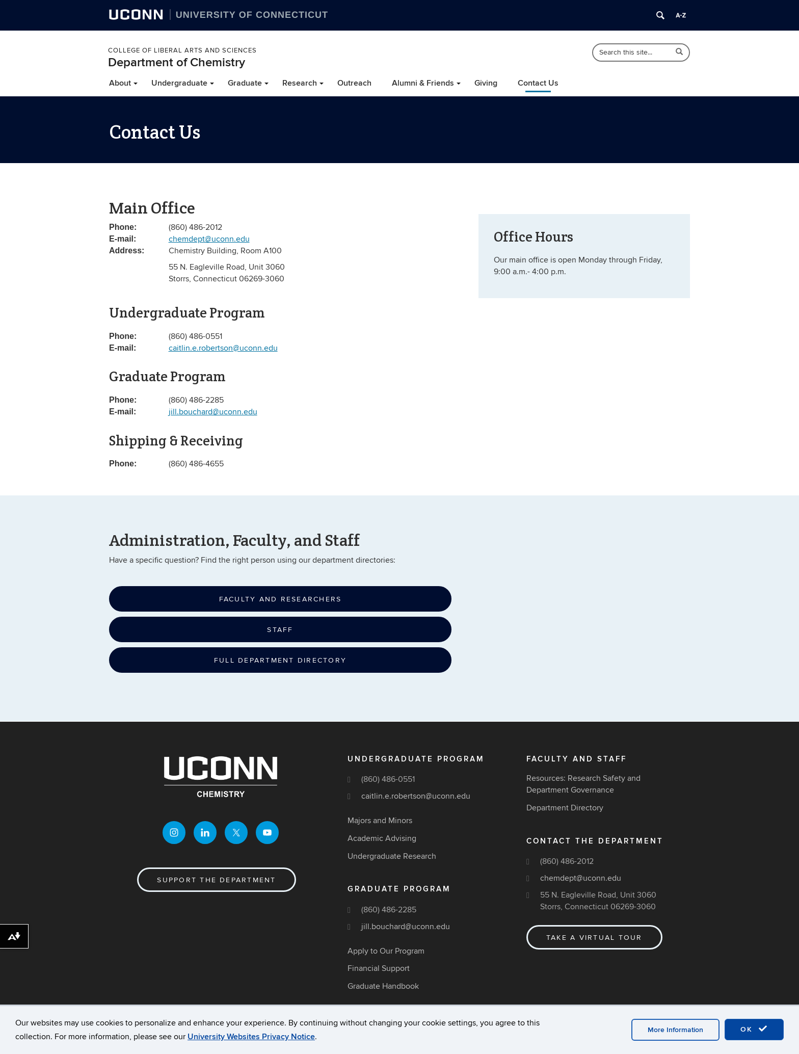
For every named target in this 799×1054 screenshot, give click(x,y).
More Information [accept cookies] (675, 1029)
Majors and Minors (380, 820)
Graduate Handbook (383, 986)
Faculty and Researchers (280, 599)
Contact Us (538, 83)
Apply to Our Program (386, 951)
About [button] (120, 83)
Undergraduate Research (392, 856)
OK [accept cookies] (754, 1029)
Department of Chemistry (176, 62)
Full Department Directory (280, 660)
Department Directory (564, 808)
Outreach (354, 83)
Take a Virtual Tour (594, 937)
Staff (280, 629)
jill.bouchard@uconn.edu (213, 412)
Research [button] (299, 83)
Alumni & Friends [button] (423, 83)
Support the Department (216, 880)
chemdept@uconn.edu (209, 239)
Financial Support (379, 968)
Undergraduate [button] (179, 83)
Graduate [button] (245, 83)
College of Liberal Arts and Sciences (182, 50)
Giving (485, 83)
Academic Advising (382, 838)
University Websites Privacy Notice (251, 1037)
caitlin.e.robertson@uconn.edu (223, 348)
